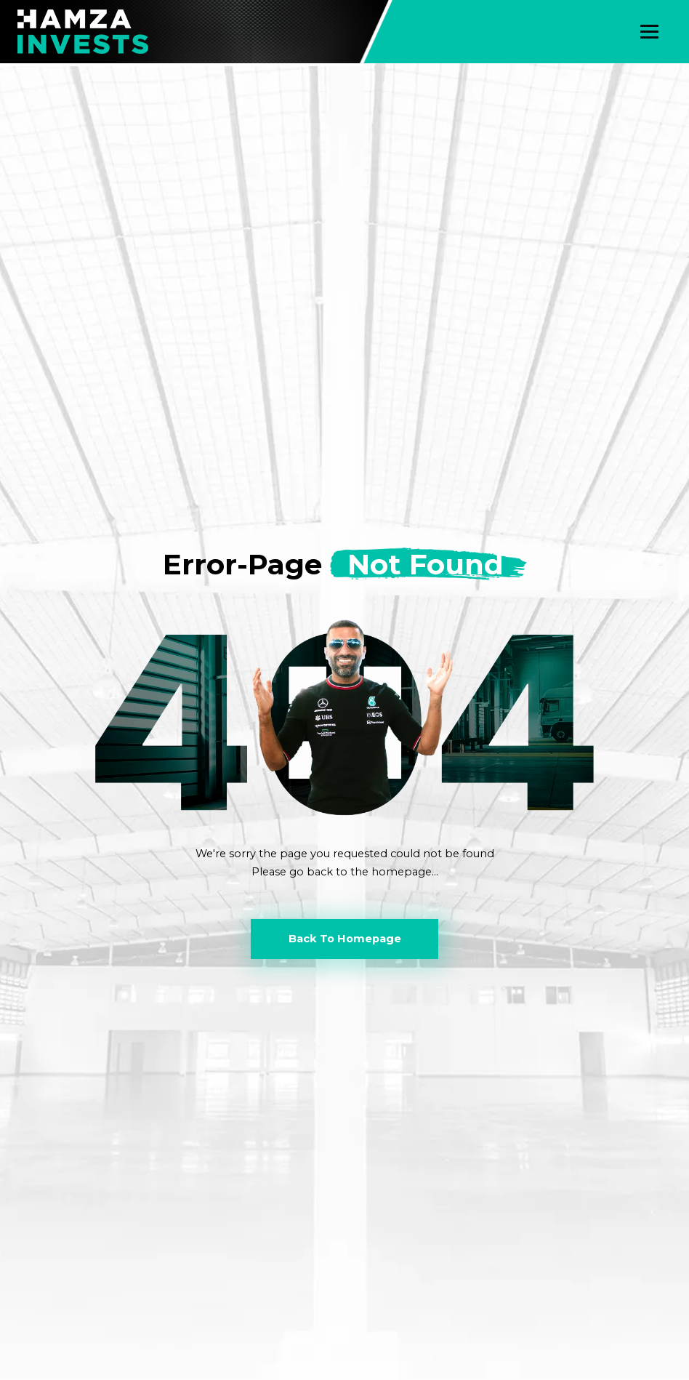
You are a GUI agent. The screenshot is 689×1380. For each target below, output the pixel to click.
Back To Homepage (345, 938)
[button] (649, 32)
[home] (82, 31)
